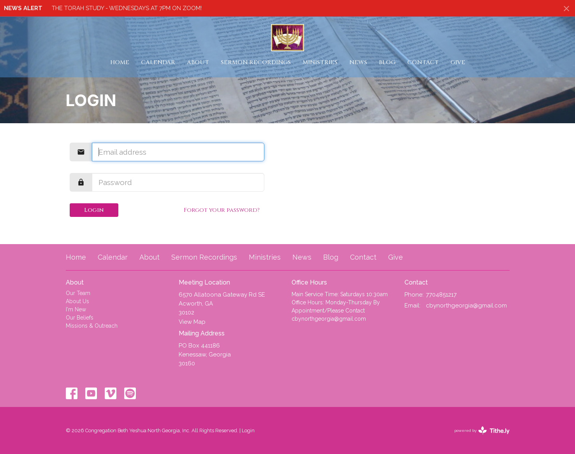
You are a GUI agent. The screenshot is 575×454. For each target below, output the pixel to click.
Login (94, 210)
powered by (482, 430)
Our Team (78, 293)
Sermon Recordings (256, 62)
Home (119, 62)
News (358, 62)
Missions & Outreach (92, 326)
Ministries (320, 62)
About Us (77, 301)
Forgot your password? (222, 210)
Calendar (158, 62)
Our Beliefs (79, 317)
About (198, 62)
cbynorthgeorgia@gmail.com (466, 305)
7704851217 (441, 294)
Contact (423, 62)
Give (457, 62)
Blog (387, 62)
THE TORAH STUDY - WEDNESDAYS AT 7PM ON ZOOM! (127, 8)
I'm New (76, 309)
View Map (192, 321)
